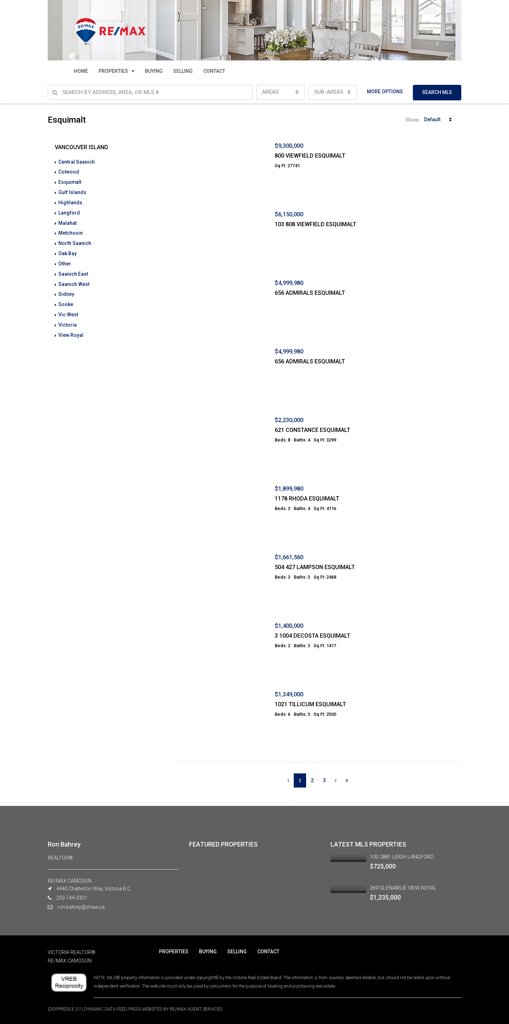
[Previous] (288, 780)
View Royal (70, 330)
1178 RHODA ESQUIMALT (307, 498)
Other (64, 261)
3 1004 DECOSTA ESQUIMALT (312, 635)
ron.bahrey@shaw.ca (81, 907)
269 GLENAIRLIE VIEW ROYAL (403, 888)
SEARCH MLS (437, 92)
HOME (81, 71)
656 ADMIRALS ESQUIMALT (310, 292)
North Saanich (74, 241)
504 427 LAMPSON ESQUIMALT (315, 567)
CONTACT (214, 71)
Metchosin (70, 231)
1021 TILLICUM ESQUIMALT (310, 704)
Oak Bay (67, 251)
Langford (69, 211)
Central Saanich (76, 162)
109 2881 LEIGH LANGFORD (402, 857)
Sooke (65, 300)
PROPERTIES (113, 71)
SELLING (183, 71)
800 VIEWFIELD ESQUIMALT (310, 155)
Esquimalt (70, 182)
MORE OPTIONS (385, 91)
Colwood (68, 172)
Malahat (67, 221)
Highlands (70, 201)
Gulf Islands (72, 191)
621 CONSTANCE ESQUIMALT (312, 430)
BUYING (154, 71)
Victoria (67, 320)
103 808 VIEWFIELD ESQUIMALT (315, 224)
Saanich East (73, 271)
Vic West (68, 310)
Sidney (66, 290)
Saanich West (73, 280)
